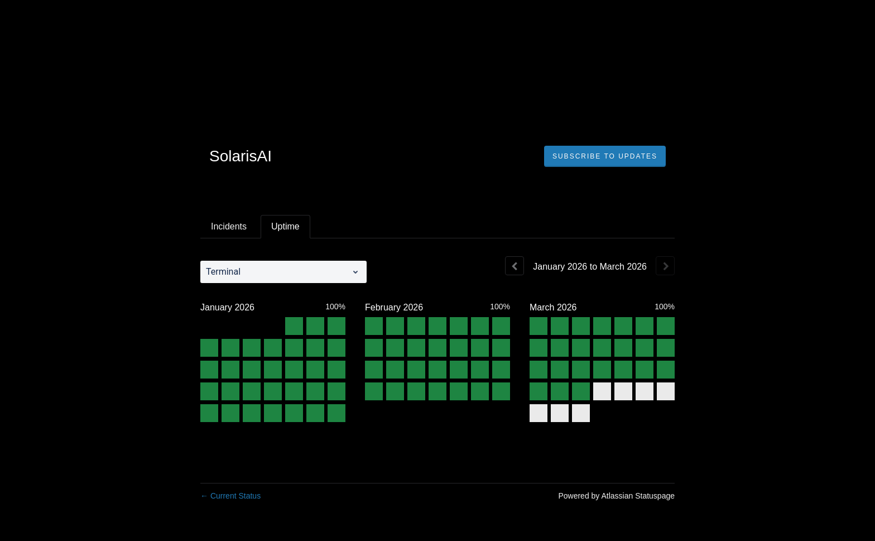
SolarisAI (240, 156)
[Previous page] (514, 265)
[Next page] (665, 265)
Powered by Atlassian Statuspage (616, 495)
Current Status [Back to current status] (230, 495)
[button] (605, 156)
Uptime (285, 226)
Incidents (229, 226)
